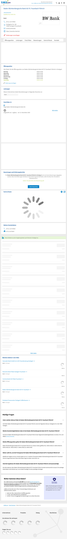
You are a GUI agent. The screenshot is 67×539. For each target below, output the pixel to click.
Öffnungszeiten (9, 40)
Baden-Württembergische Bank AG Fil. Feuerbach (16, 389)
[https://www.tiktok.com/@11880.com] (11, 532)
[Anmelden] (59, 3)
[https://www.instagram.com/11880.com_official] (7, 532)
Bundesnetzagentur (34, 482)
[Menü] (64, 3)
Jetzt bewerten (33, 187)
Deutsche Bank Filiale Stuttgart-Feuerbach (14, 371)
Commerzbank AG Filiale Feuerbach (12, 379)
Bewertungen (37, 40)
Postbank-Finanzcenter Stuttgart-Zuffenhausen (15, 400)
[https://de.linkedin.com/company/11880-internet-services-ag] (15, 532)
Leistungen (19, 40)
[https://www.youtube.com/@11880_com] (19, 532)
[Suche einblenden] (57, 3)
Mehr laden (33, 353)
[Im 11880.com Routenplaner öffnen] (62, 191)
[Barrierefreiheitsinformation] (62, 3)
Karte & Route (48, 40)
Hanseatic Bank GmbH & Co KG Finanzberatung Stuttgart (18, 361)
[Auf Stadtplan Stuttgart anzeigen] (64, 192)
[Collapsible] (63, 420)
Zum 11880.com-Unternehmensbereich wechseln (41, 3)
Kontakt (56, 40)
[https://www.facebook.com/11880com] (3, 532)
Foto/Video (28, 40)
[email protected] (10, 436)
